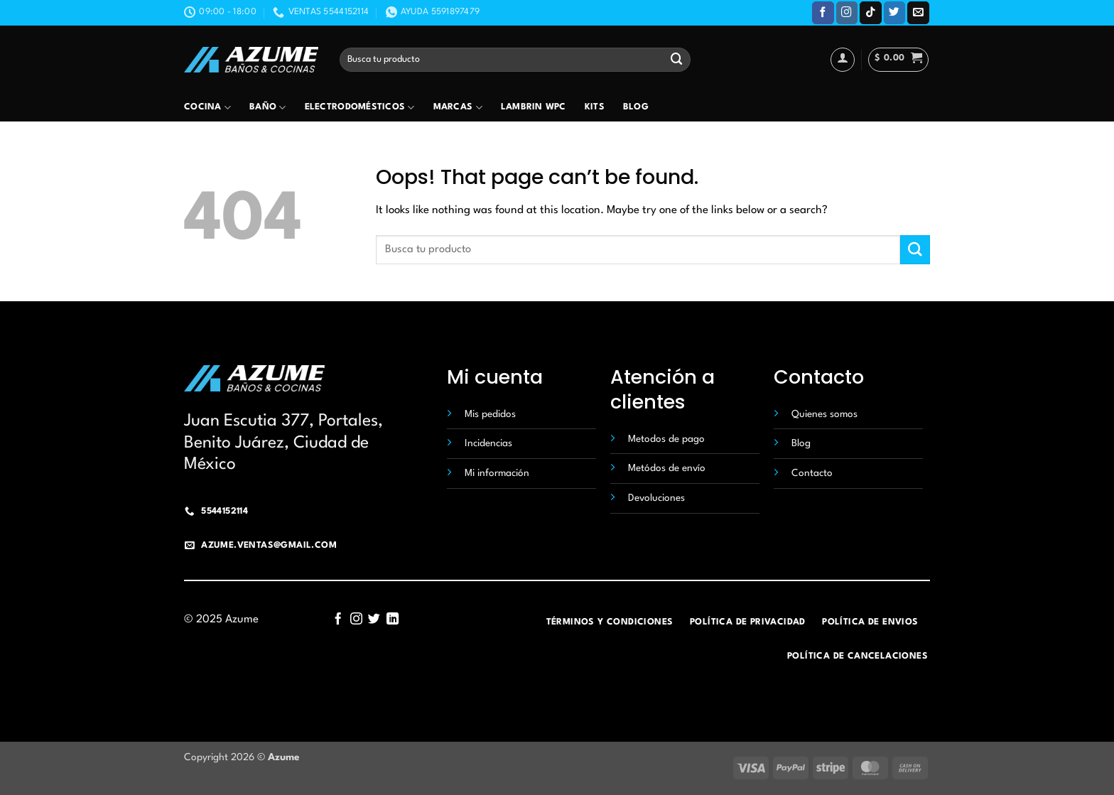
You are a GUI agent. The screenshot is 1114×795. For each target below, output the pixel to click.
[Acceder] (843, 60)
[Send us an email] (918, 12)
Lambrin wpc (533, 107)
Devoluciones (656, 498)
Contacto (812, 473)
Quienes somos (824, 414)
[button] (898, 60)
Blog (636, 107)
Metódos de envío (666, 468)
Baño (267, 107)
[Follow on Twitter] (895, 12)
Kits (595, 107)
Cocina (207, 107)
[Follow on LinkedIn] (392, 619)
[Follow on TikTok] (871, 12)
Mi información (497, 473)
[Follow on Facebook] (823, 12)
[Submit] (677, 59)
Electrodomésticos (360, 107)
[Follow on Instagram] (847, 12)
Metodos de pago (666, 439)
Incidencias (488, 443)
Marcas (457, 107)
